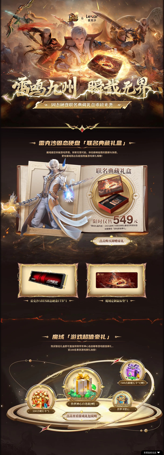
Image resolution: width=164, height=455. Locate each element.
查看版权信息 (152, 452)
